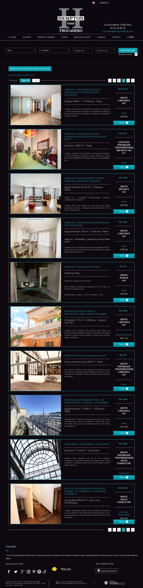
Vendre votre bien (46, 37)
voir (123, 122)
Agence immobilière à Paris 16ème (21, 75)
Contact (104, 2)
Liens (34, 583)
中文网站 (130, 37)
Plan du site (9, 583)
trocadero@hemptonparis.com (117, 31)
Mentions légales (18, 583)
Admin (39, 583)
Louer (64, 37)
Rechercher (128, 50)
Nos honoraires (28, 583)
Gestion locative (82, 37)
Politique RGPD (18, 585)
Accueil (12, 37)
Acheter (27, 37)
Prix (36, 80)
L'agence (101, 37)
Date (25, 81)
